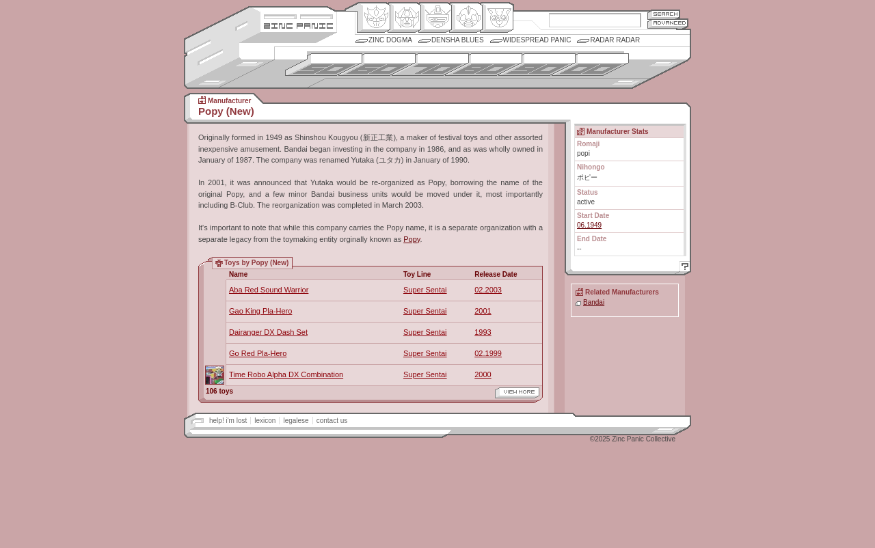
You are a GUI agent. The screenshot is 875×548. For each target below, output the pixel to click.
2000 (482, 374)
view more (517, 392)
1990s (537, 64)
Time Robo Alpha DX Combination (286, 374)
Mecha (435, 17)
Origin (374, 17)
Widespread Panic (537, 40)
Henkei (404, 17)
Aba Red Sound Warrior (268, 290)
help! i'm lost (228, 420)
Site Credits (298, 15)
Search (663, 14)
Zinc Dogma (390, 40)
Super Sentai (425, 290)
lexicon (264, 420)
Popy (411, 239)
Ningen (466, 17)
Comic (497, 17)
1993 (482, 332)
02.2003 (488, 290)
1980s (484, 64)
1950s (324, 64)
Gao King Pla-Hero (260, 311)
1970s (430, 64)
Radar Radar (615, 40)
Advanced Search (667, 23)
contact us (332, 420)
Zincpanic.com (298, 25)
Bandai (593, 302)
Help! (683, 268)
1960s (377, 64)
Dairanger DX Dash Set (268, 332)
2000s (590, 64)
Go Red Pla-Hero (257, 353)
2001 (482, 311)
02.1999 (488, 353)
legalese (295, 420)
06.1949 (589, 225)
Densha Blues (457, 40)
